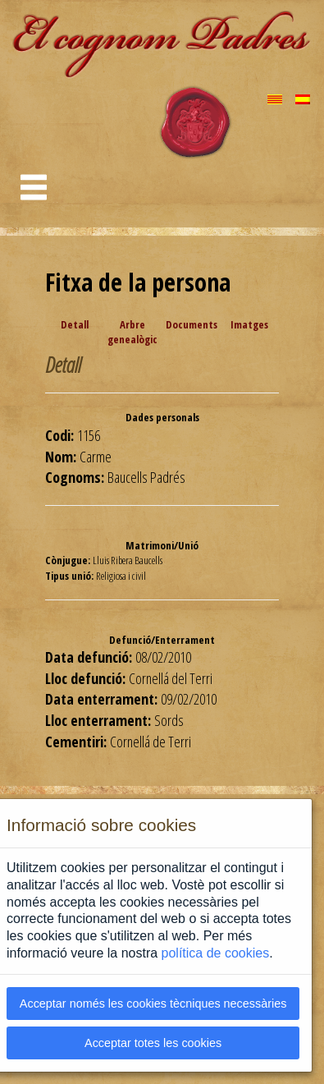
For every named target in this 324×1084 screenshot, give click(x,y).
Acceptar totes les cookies (152, 1043)
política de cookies (216, 953)
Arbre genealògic (132, 332)
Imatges (249, 324)
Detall (75, 324)
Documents (191, 324)
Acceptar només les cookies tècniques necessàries (153, 1003)
